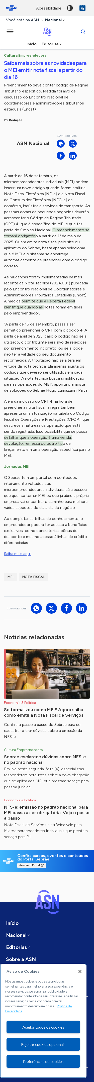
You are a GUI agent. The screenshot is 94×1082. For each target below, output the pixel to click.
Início (32, 44)
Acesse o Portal (29, 865)
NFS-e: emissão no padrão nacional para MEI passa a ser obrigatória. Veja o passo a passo (46, 812)
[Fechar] (79, 971)
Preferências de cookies (43, 1061)
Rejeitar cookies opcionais (43, 1044)
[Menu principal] (10, 32)
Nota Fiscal (33, 577)
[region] (43, 1021)
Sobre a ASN (21, 959)
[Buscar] (83, 32)
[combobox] (55, 20)
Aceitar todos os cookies (43, 1027)
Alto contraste (69, 8)
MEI (10, 577)
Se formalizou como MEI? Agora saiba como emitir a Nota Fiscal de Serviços (43, 712)
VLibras (82, 8)
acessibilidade (48, 8)
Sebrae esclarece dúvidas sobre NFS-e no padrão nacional (45, 759)
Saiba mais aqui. (17, 553)
